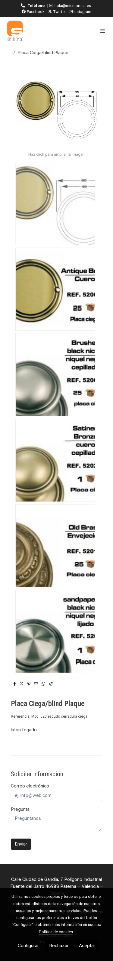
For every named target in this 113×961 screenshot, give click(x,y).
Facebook (33, 11)
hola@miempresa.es (73, 5)
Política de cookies (56, 931)
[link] (15, 30)
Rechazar (59, 945)
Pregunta (20, 809)
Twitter (57, 11)
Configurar (28, 945)
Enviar (21, 844)
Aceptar (87, 945)
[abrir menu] (102, 31)
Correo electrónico (30, 786)
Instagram (80, 11)
